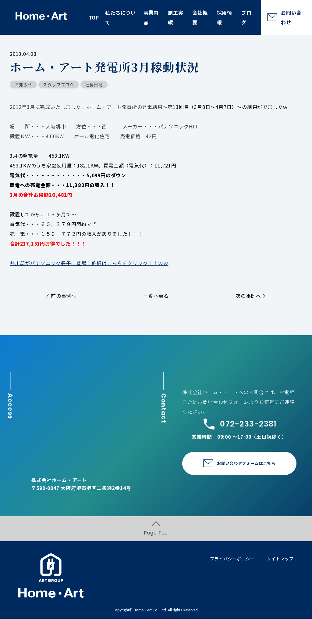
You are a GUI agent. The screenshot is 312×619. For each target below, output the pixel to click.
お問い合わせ (291, 17)
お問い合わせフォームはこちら (246, 463)
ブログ (246, 17)
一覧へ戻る (156, 295)
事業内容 (151, 17)
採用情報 (224, 17)
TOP (94, 17)
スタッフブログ (58, 84)
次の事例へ (251, 295)
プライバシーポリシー (232, 559)
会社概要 (199, 17)
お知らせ (23, 84)
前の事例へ (61, 295)
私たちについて (120, 17)
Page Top (156, 528)
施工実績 (175, 17)
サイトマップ (280, 559)
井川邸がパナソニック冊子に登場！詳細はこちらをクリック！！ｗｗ (89, 263)
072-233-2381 (239, 423)
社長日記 (94, 84)
